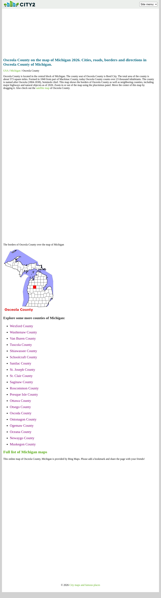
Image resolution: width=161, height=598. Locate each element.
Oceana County (20, 432)
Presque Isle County (24, 394)
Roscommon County (24, 388)
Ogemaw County (22, 426)
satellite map (42, 88)
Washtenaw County (23, 332)
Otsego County (20, 407)
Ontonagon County (23, 419)
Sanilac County (20, 363)
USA (5, 70)
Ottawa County (20, 401)
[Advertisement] (80, 32)
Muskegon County (23, 444)
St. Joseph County (22, 370)
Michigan (15, 70)
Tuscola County (21, 345)
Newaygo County (22, 438)
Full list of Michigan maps (25, 452)
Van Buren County (23, 338)
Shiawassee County (23, 351)
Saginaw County (21, 382)
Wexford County (21, 326)
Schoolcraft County (23, 357)
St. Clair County (21, 376)
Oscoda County (20, 413)
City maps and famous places (84, 585)
